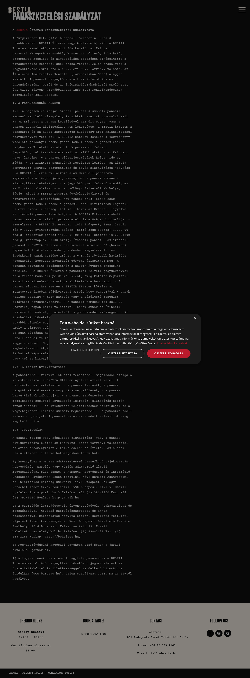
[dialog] (125, 339)
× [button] (194, 318)
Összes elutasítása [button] (122, 353)
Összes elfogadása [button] (168, 353)
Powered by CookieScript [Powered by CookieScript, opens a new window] (85, 349)
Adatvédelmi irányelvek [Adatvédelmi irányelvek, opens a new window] (172, 343)
